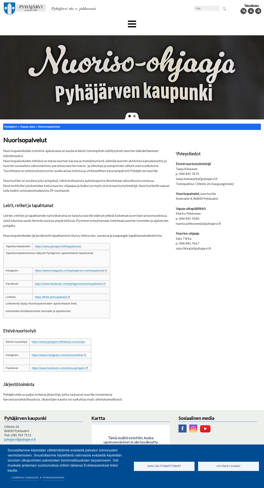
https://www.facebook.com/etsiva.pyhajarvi (60, 361)
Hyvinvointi (132, 22)
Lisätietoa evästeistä (25, 477)
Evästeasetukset (53, 477)
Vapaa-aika (108, 22)
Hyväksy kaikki (228, 466)
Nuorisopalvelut (49, 119)
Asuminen (39, 22)
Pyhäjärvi (10, 119)
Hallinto (204, 22)
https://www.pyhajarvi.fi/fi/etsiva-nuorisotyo (58, 334)
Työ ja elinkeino (179, 22)
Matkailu (155, 22)
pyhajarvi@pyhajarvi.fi (20, 432)
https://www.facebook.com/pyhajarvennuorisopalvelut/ (70, 276)
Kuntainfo (225, 22)
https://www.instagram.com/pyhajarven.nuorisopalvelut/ (71, 263)
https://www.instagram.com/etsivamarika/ (59, 347)
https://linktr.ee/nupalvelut (53, 289)
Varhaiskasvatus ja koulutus (73, 22)
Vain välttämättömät (164, 466)
